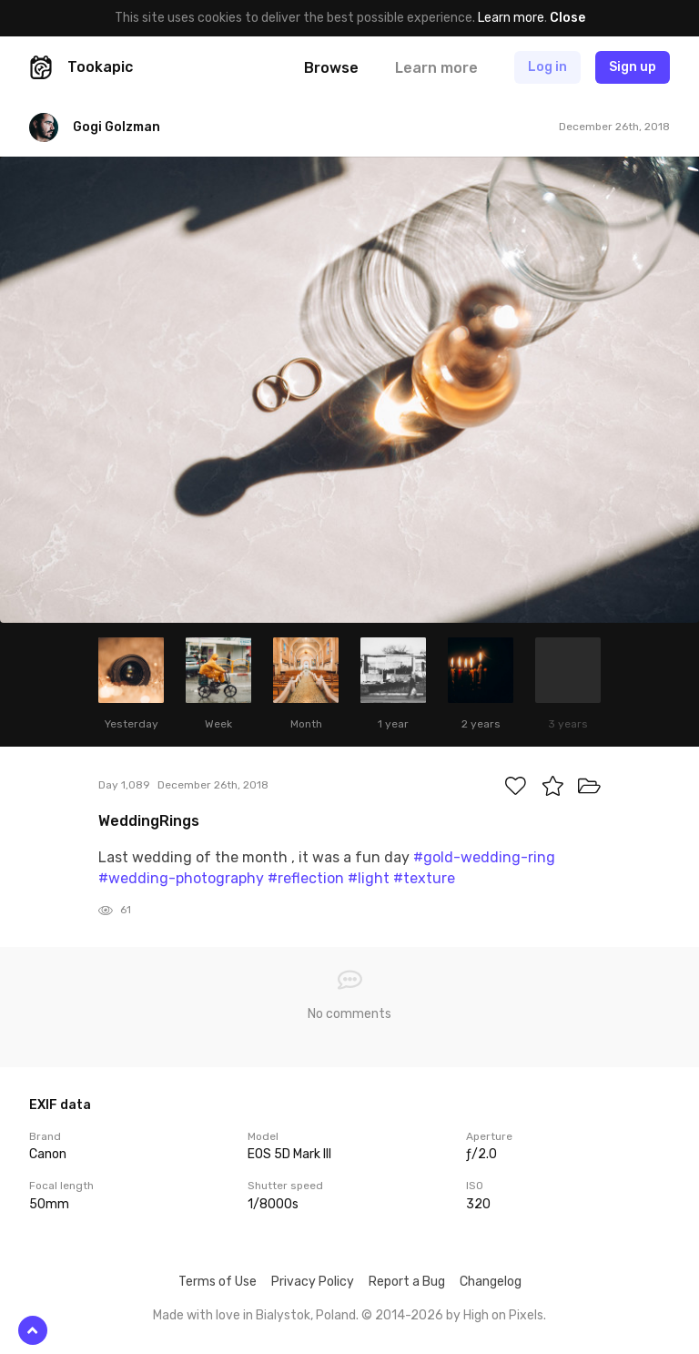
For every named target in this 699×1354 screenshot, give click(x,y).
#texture (424, 878)
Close (567, 17)
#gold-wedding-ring (484, 857)
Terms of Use (217, 1281)
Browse (331, 67)
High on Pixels (503, 1315)
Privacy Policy (312, 1281)
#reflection (306, 878)
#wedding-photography (181, 878)
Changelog (491, 1281)
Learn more (511, 17)
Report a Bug (407, 1281)
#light (369, 878)
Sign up (632, 67)
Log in (547, 67)
